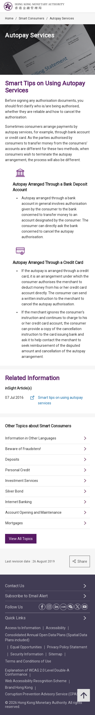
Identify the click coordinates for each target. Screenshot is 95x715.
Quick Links (15, 617)
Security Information (26, 654)
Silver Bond (14, 491)
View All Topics (21, 539)
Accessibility (56, 628)
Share (79, 561)
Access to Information (23, 628)
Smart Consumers (31, 18)
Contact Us (14, 585)
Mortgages (14, 523)
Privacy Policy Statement (67, 647)
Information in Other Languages (30, 438)
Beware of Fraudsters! (23, 449)
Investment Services (21, 481)
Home (9, 18)
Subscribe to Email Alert (26, 596)
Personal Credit (17, 470)
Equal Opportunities (26, 647)
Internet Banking (18, 502)
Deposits (12, 459)
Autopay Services (62, 18)
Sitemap (55, 654)
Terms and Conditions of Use (28, 661)
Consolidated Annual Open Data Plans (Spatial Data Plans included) (46, 637)
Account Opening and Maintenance (33, 512)
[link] (78, 6)
